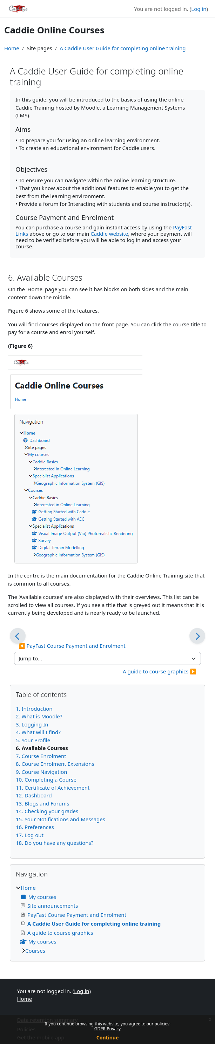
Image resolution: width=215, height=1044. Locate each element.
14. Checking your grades (47, 811)
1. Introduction (34, 708)
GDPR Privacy (107, 1029)
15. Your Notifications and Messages (60, 819)
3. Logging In (32, 724)
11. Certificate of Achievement (52, 787)
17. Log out (29, 835)
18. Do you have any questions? (54, 842)
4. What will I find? (38, 732)
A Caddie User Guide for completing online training (123, 48)
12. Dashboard (34, 795)
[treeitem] (107, 919)
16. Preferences (35, 826)
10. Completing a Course (46, 779)
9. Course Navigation (41, 771)
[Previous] (18, 636)
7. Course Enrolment (41, 755)
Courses (35, 950)
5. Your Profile (33, 740)
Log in (198, 8)
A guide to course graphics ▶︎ (159, 671)
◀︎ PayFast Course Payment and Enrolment (72, 645)
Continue (107, 1037)
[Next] (197, 636)
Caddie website (109, 233)
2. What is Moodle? (39, 716)
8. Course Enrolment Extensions (55, 763)
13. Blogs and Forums (42, 803)
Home (11, 48)
